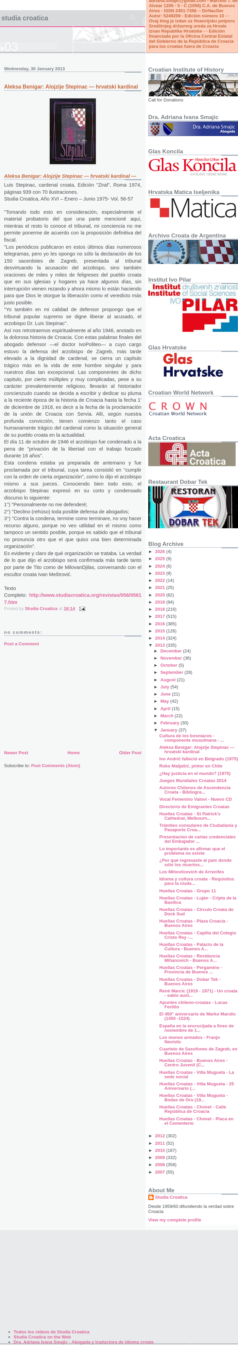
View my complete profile (174, 1219)
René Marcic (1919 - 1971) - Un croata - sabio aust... (198, 993)
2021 (160, 587)
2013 (160, 645)
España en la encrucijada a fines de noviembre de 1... (196, 1028)
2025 (160, 558)
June (166, 694)
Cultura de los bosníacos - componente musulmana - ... (191, 738)
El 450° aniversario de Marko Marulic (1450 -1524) (197, 1016)
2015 (160, 630)
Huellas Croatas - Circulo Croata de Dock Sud (196, 911)
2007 (160, 1172)
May (165, 701)
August (168, 679)
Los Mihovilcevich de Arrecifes (191, 871)
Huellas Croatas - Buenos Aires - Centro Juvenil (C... (193, 1062)
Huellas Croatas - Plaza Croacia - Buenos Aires (193, 923)
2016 (160, 623)
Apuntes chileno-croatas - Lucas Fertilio (193, 1004)
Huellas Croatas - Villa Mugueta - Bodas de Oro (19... (193, 1097)
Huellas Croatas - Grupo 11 (187, 890)
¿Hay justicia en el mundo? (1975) (195, 773)
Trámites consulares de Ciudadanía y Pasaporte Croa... (198, 827)
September (172, 672)
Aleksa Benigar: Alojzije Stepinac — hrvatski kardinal (196, 749)
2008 (160, 1164)
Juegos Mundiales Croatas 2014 (192, 780)
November (171, 658)
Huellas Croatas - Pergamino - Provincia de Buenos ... (190, 969)
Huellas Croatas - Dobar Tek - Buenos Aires (189, 981)
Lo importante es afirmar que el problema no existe (192, 851)
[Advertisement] (72, 697)
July (165, 686)
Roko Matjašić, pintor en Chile (190, 765)
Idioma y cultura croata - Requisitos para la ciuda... (196, 881)
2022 (160, 580)
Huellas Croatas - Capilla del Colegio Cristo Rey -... (197, 935)
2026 (160, 551)
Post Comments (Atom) (55, 765)
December (171, 650)
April (166, 708)
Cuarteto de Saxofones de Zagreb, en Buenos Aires (198, 1051)
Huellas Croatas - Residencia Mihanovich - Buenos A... (189, 958)
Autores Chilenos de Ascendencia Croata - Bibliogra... (195, 790)
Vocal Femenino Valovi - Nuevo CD (195, 799)
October (169, 665)
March (167, 715)
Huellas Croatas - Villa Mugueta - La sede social (196, 1074)
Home (73, 752)
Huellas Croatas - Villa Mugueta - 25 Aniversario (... (196, 1086)
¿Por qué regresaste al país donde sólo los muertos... (195, 862)
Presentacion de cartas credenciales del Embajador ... (197, 839)
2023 (160, 573)
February (170, 722)
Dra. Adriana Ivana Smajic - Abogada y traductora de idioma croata (84, 1342)
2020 (160, 594)
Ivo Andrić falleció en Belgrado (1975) (198, 758)
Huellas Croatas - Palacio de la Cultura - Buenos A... (191, 946)
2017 (160, 616)
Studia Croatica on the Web (42, 1337)
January (169, 730)
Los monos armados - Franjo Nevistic (189, 1039)
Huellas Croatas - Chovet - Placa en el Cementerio (196, 1121)
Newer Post (16, 752)
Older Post (130, 752)
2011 (160, 1143)
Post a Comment (21, 643)
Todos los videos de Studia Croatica (51, 1331)
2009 (160, 1157)
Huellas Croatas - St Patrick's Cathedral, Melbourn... (189, 816)
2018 (160, 609)
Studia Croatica (24, 18)
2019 (160, 602)
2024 (160, 566)
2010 (160, 1150)
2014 (160, 638)
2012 (160, 1135)
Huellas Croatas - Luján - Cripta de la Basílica (197, 900)
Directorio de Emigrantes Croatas (194, 806)
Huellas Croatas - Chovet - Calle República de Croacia (192, 1109)
